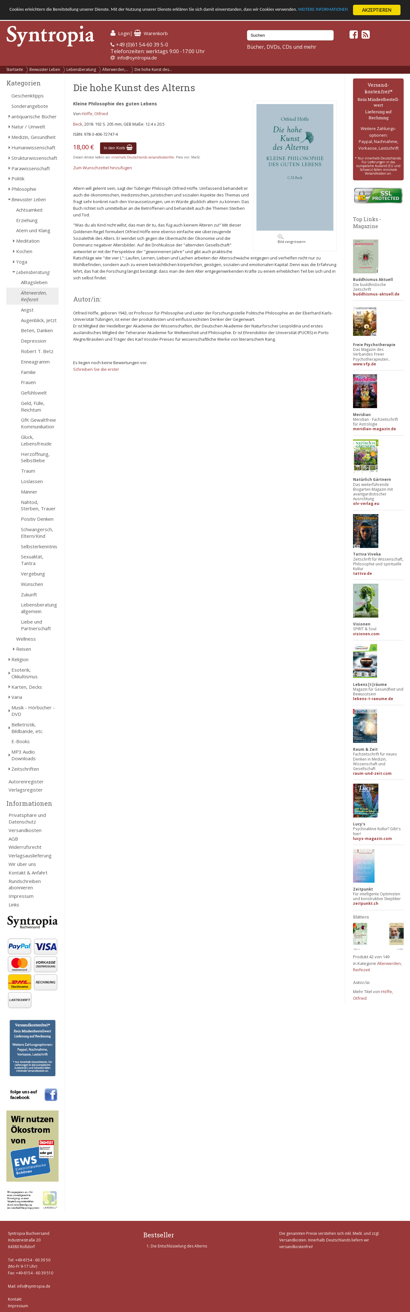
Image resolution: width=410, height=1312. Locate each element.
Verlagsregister (26, 790)
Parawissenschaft (30, 168)
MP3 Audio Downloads (23, 755)
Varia (16, 697)
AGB (13, 839)
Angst (27, 310)
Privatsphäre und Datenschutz (27, 818)
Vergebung (33, 573)
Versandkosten (25, 830)
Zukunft (29, 594)
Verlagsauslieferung (30, 855)
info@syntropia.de (137, 57)
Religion (19, 659)
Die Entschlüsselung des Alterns (179, 1246)
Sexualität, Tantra (32, 559)
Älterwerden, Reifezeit (34, 295)
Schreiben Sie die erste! (96, 369)
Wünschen (32, 584)
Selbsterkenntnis (39, 546)
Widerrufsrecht (25, 847)
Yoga (21, 261)
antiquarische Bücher (34, 116)
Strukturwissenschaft (34, 158)
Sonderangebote (29, 106)
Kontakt (15, 1299)
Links (14, 904)
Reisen (23, 649)
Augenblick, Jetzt (39, 320)
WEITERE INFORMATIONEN (38, 15)
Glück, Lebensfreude (36, 440)
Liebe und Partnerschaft (36, 625)
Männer (29, 491)
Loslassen (32, 481)
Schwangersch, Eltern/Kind (37, 532)
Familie (28, 372)
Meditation (28, 241)
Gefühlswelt (34, 392)
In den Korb (118, 148)
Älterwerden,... (115, 69)
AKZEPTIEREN (376, 10)
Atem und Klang (33, 230)
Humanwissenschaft (33, 147)
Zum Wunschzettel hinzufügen (102, 168)
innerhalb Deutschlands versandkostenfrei (142, 157)
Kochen (24, 251)
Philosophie (23, 189)
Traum (28, 471)
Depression (33, 341)
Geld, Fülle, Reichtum (33, 406)
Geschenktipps (27, 95)
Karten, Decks (26, 687)
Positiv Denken (37, 519)
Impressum (21, 896)
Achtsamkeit (29, 210)
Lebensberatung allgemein (39, 607)
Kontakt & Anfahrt (28, 872)
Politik (17, 178)
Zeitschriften (25, 769)
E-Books (20, 741)
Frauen (28, 382)
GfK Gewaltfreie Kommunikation (38, 423)
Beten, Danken (37, 330)
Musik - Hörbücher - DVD (33, 710)
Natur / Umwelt (28, 126)
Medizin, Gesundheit (33, 137)
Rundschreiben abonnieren (25, 884)
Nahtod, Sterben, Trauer (38, 505)
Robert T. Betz (37, 351)
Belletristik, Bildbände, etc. (27, 727)
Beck (77, 124)
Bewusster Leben (44, 69)
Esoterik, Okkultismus (24, 673)
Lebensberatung (81, 69)
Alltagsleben (34, 282)
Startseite (14, 69)
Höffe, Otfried (95, 113)
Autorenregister (26, 781)
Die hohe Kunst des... (153, 69)
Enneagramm (35, 361)
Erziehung (27, 220)
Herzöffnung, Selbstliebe (35, 457)
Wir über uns (22, 864)
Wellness (26, 639)
